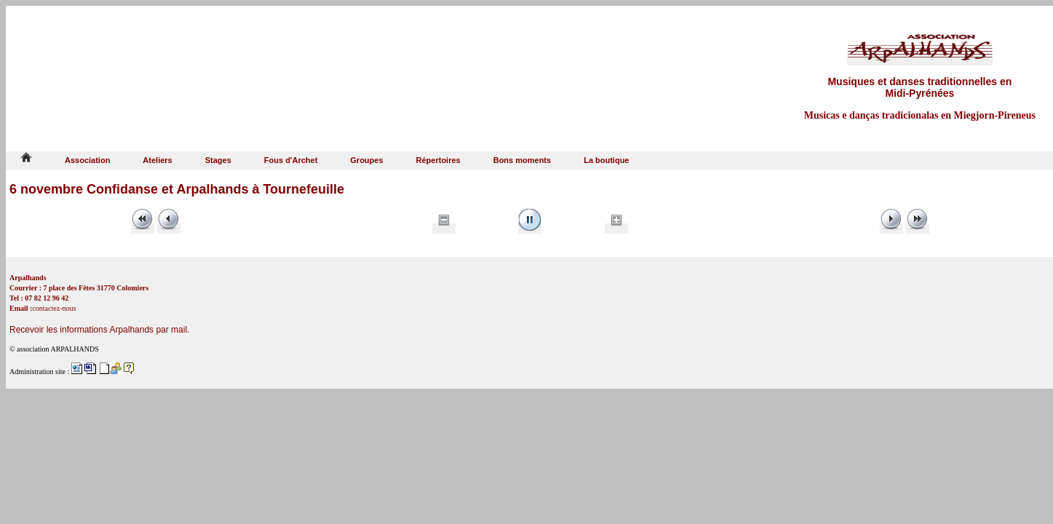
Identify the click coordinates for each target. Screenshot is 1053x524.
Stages (218, 160)
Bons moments (522, 160)
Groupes (366, 160)
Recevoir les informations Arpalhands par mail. (99, 330)
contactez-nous (54, 308)
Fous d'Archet (291, 160)
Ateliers (157, 160)
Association (87, 160)
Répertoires (438, 160)
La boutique (606, 160)
